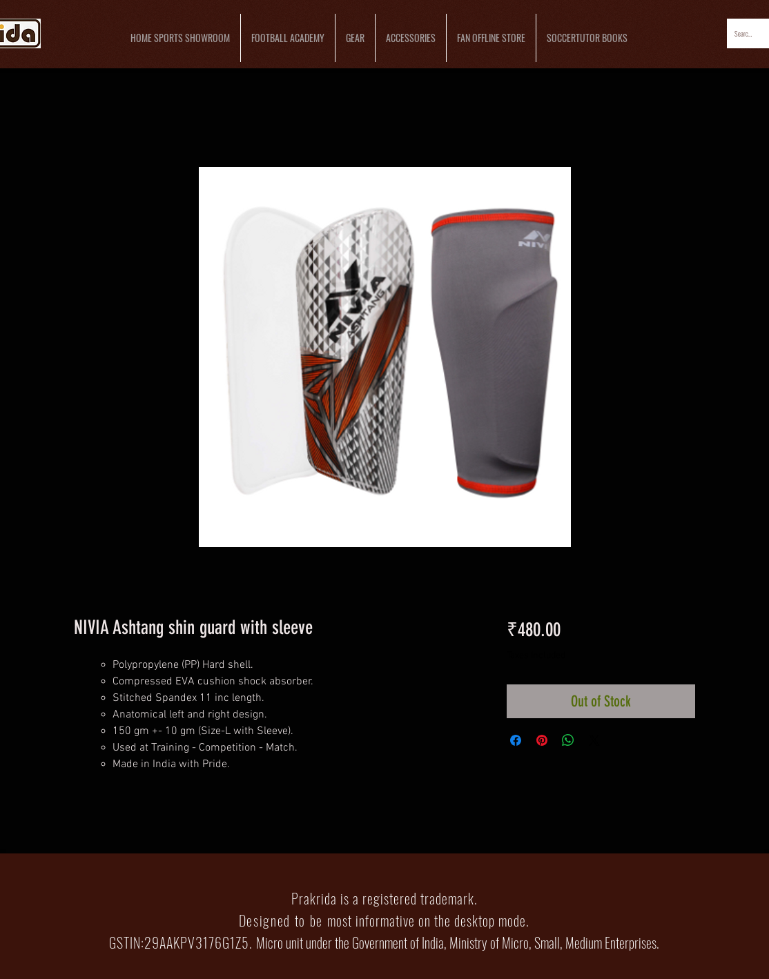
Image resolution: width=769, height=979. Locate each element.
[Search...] (744, 33)
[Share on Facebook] (515, 740)
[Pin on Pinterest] (542, 740)
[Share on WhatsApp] (568, 740)
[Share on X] (594, 740)
